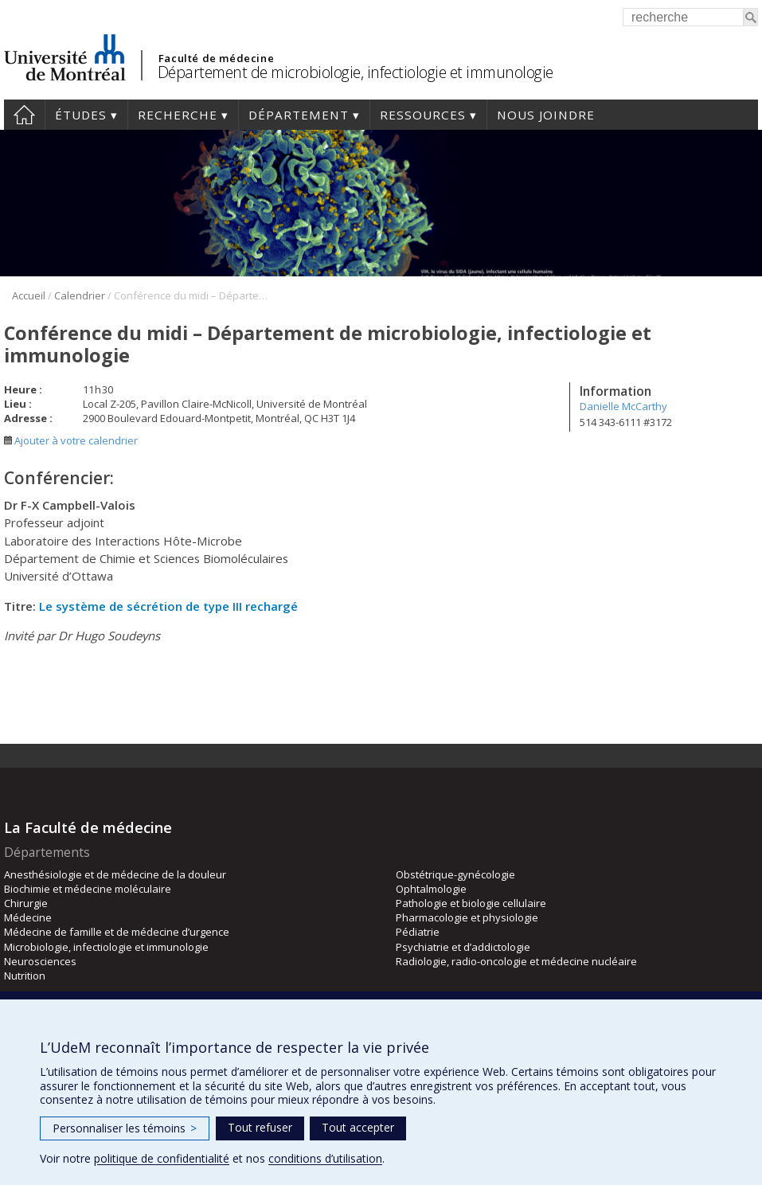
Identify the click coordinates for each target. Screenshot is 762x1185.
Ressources (423, 115)
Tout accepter (358, 1127)
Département (298, 115)
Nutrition (24, 975)
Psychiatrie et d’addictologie (463, 947)
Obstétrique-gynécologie (455, 874)
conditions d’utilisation (325, 1158)
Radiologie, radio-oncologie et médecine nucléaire (516, 961)
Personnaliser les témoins (125, 1128)
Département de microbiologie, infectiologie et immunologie (355, 72)
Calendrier (79, 295)
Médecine (28, 917)
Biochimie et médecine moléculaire (87, 889)
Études (81, 115)
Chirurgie (26, 903)
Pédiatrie (418, 932)
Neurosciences (40, 961)
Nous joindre (546, 115)
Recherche (177, 115)
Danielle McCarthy (623, 406)
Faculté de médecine (216, 58)
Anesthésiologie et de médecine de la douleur (115, 874)
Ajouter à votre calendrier (71, 440)
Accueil (24, 115)
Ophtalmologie (431, 889)
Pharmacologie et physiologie (467, 917)
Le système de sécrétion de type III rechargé (168, 606)
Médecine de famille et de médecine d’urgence (116, 932)
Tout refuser (260, 1127)
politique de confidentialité (161, 1158)
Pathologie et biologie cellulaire (471, 903)
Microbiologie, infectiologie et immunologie (106, 947)
